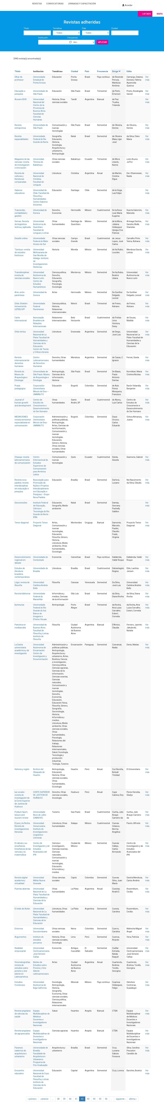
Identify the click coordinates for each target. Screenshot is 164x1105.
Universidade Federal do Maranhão (39, 596)
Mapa (160, 14)
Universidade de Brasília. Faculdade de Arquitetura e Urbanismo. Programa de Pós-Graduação (40, 1056)
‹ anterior (44, 1099)
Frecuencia (72, 37)
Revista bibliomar (23, 593)
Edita (129, 71)
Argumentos (20, 937)
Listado (146, 14)
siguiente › (120, 1099)
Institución (43, 37)
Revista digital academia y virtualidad (21, 880)
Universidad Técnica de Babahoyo (38, 162)
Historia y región (22, 769)
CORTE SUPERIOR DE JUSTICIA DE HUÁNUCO (41, 795)
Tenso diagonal (22, 522)
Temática (57, 28)
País (84, 28)
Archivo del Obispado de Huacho (39, 772)
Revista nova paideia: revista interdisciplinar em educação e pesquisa (22, 486)
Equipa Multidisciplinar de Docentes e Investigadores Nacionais (41, 1036)
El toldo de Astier (22, 909)
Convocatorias (55, 3)
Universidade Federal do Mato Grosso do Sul (40, 241)
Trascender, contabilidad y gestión (21, 213)
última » (132, 1099)
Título (26, 28)
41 (76, 1099)
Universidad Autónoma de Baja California (40, 985)
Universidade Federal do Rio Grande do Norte (40, 139)
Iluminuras (19, 605)
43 (88, 1099)
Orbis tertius (20, 332)
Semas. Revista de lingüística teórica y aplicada (23, 224)
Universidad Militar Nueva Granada (39, 880)
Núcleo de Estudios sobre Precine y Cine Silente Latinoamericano (41, 968)
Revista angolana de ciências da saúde (23, 1014)
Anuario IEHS (21, 99)
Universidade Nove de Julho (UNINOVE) (39, 815)
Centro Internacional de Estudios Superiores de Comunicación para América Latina (40, 466)
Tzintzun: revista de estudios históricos (22, 252)
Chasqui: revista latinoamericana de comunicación (22, 460)
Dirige (116, 71)
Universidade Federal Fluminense (39, 306)
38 (58, 1099)
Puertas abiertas (22, 889)
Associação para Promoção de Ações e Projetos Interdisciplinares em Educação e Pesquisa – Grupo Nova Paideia (41, 488)
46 (106, 1099)
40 (70, 1099)
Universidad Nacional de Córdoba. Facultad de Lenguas (38, 179)
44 (94, 1099)
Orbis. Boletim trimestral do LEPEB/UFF (21, 306)
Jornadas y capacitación (82, 3)
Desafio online (21, 238)
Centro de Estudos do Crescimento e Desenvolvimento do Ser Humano (41, 406)
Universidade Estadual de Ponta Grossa (39, 80)
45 (100, 1099)
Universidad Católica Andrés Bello (40, 585)
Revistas (37, 3)
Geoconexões (21, 503)
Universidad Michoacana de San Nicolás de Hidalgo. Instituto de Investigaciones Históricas (40, 258)
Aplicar (102, 42)
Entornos (19, 928)
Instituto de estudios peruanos (38, 940)
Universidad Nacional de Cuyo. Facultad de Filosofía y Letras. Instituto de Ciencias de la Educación (41, 1079)
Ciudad (114, 28)
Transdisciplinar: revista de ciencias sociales (22, 275)
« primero (32, 1099)
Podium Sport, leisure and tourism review (21, 815)
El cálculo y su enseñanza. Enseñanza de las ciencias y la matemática (23, 849)
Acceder (127, 5)
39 (64, 1099)
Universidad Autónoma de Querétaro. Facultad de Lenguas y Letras (41, 227)
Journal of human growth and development (23, 403)
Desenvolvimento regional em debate (23, 560)
